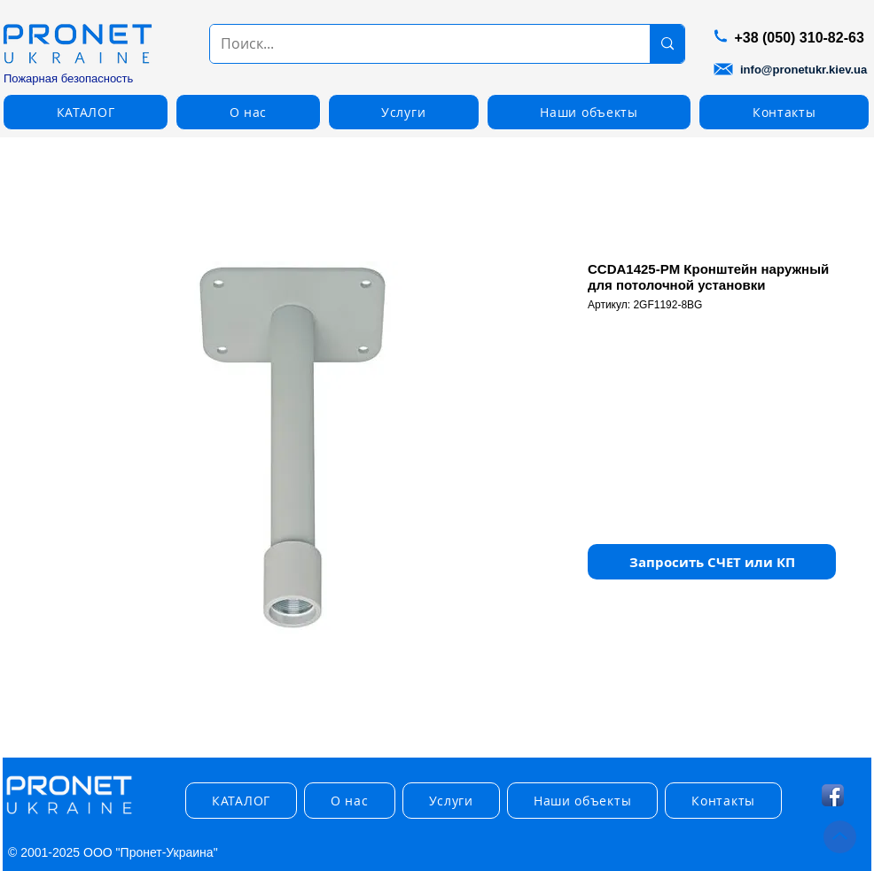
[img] (69, 815)
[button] (85, 112)
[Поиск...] (417, 44)
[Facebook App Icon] (833, 795)
